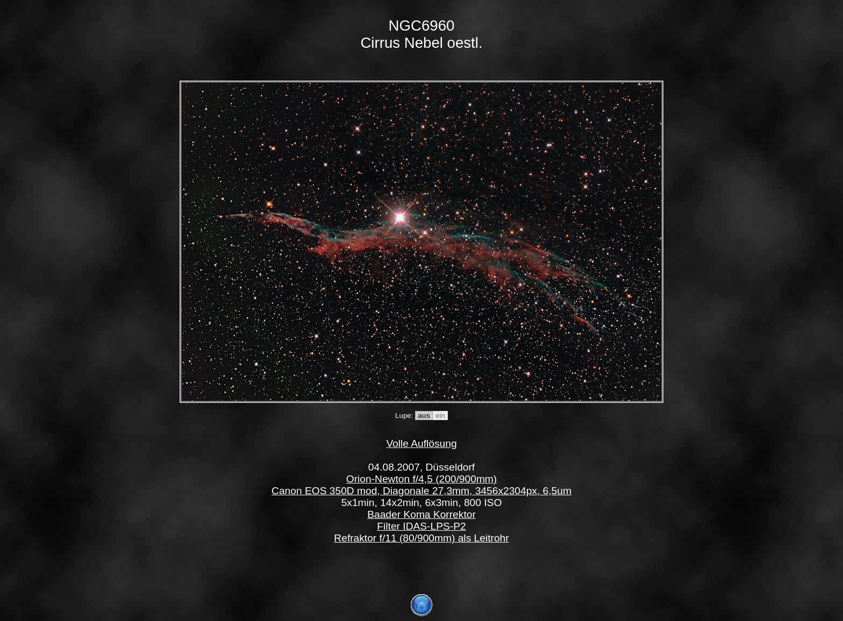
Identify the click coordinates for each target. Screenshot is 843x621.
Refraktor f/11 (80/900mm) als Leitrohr (421, 538)
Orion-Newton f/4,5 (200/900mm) (421, 479)
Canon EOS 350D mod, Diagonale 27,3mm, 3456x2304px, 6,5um (421, 490)
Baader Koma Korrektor (421, 514)
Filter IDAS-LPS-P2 (421, 526)
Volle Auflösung (421, 443)
